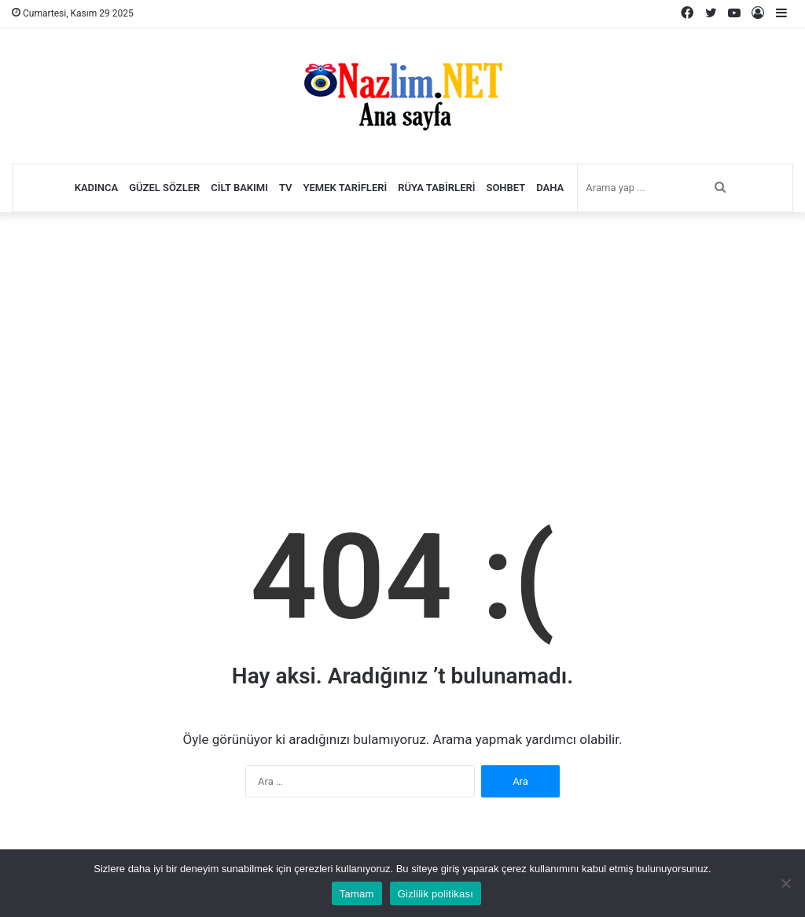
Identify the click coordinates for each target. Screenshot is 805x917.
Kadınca (97, 187)
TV (285, 187)
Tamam (357, 894)
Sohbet (505, 187)
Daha (550, 187)
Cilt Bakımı (239, 187)
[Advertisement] (402, 338)
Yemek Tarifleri (345, 187)
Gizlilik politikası (436, 894)
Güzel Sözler (164, 187)
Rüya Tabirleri (436, 187)
